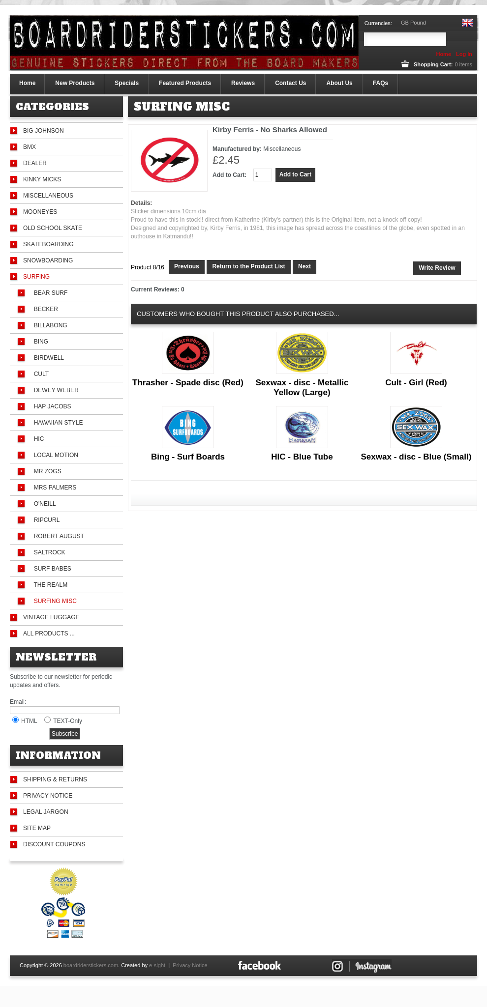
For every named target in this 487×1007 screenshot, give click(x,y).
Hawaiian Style (56, 422)
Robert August (57, 536)
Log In (464, 54)
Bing (39, 341)
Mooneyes (40, 211)
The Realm (48, 584)
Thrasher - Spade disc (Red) (188, 382)
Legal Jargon (45, 811)
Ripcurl (45, 520)
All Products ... (49, 633)
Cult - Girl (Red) (416, 382)
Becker (44, 309)
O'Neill (43, 503)
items (463, 64)
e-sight (157, 965)
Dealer (35, 163)
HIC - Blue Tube (302, 456)
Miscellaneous (48, 195)
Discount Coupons (54, 844)
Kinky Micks (42, 179)
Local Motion (54, 455)
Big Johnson (43, 130)
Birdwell (47, 357)
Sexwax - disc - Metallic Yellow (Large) (301, 387)
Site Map (37, 828)
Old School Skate (52, 228)
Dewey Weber (54, 390)
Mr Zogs (45, 471)
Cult (39, 374)
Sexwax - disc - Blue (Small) (416, 456)
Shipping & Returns (55, 779)
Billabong (48, 325)
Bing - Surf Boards (188, 456)
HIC (37, 438)
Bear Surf (48, 292)
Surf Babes (50, 568)
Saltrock (47, 552)
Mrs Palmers (53, 487)
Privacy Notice (47, 795)
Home (443, 54)
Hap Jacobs (50, 406)
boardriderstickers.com (90, 965)
